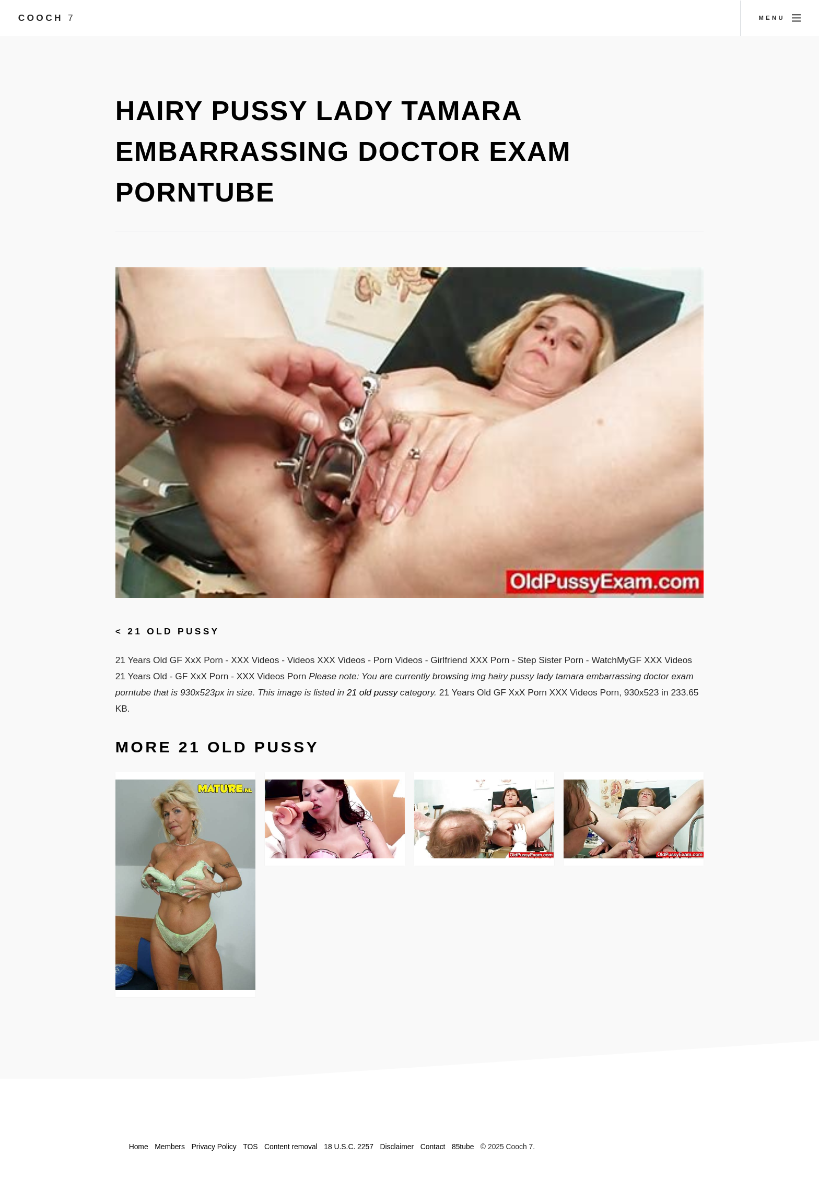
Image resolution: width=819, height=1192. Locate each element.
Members (170, 1146)
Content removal (291, 1146)
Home (138, 1146)
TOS (250, 1146)
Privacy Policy (213, 1146)
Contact (433, 1146)
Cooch (46, 18)
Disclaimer (397, 1146)
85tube (463, 1146)
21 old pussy (173, 631)
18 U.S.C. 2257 (348, 1146)
